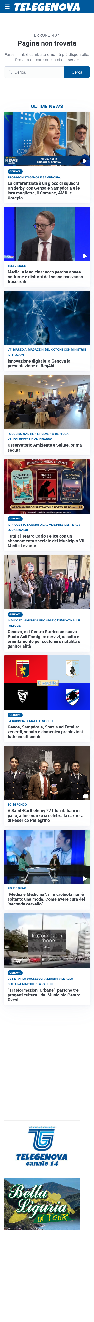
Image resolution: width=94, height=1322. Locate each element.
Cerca (77, 72)
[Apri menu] (7, 6)
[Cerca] (34, 72)
